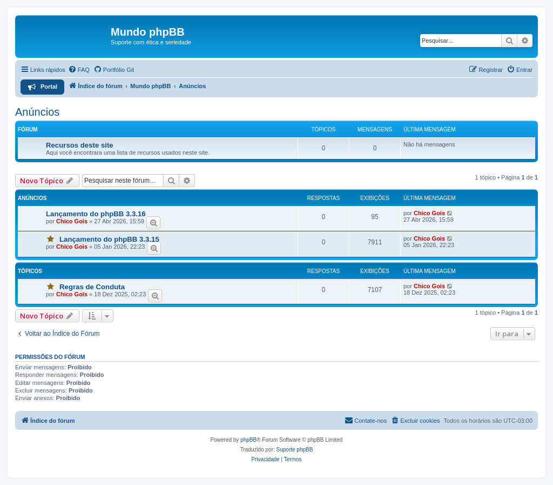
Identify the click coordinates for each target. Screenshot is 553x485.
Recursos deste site (79, 145)
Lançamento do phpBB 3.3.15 (109, 239)
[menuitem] (79, 69)
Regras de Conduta (92, 287)
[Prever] (153, 222)
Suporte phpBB (294, 450)
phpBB (248, 440)
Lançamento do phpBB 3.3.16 (96, 214)
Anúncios (37, 112)
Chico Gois (71, 221)
